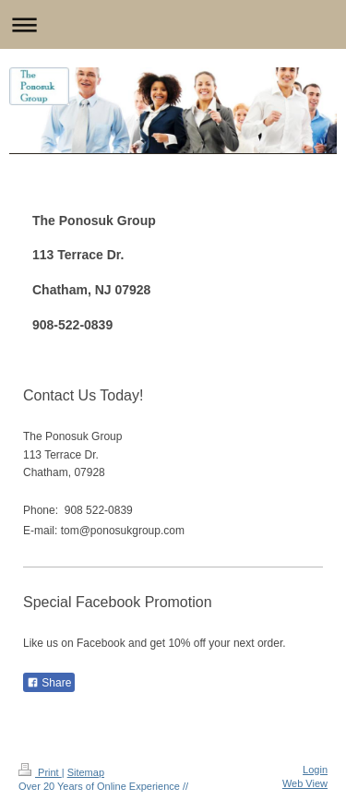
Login (315, 769)
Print (40, 772)
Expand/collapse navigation (173, 24)
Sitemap (85, 772)
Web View (305, 783)
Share (49, 682)
